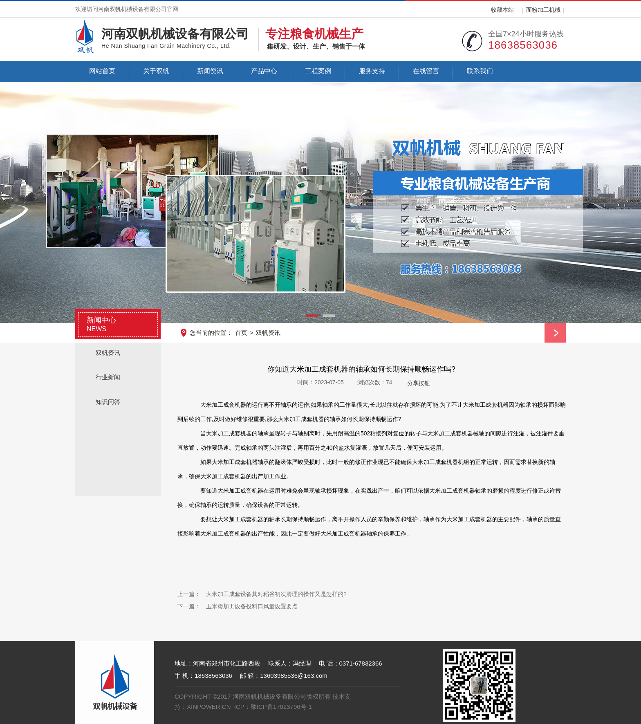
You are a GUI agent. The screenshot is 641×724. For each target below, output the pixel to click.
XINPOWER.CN (209, 706)
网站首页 (102, 70)
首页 (241, 332)
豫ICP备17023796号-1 (281, 706)
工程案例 (318, 70)
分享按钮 (418, 383)
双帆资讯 (268, 332)
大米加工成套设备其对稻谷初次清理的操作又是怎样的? (276, 594)
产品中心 (264, 70)
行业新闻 (108, 377)
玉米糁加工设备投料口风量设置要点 (252, 606)
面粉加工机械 (543, 10)
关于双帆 (156, 70)
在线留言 (426, 70)
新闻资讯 (210, 70)
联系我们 (480, 70)
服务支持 (372, 70)
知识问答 (108, 401)
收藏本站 (502, 10)
